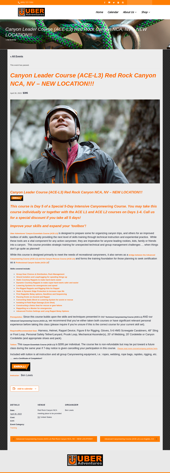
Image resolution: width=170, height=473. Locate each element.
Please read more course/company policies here (137, 348)
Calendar (112, 12)
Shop (145, 12)
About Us (130, 12)
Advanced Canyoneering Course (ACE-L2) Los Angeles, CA (129, 439)
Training (13, 428)
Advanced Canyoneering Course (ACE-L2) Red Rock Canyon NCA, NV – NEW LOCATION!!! (54, 439)
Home (99, 12)
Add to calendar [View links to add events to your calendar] (25, 389)
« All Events (11, 40)
